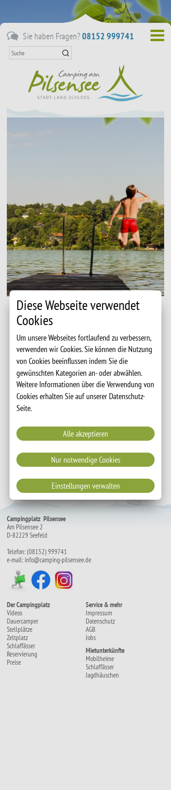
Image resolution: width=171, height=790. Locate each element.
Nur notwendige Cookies (85, 459)
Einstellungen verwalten (86, 485)
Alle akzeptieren (85, 433)
